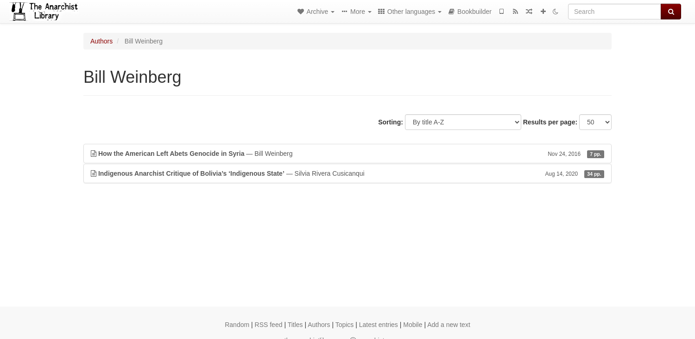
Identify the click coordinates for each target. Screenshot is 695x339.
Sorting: (390, 122)
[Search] (614, 11)
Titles (295, 324)
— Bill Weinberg (347, 153)
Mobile (412, 324)
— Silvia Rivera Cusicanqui (347, 173)
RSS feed (269, 324)
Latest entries (378, 324)
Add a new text (448, 324)
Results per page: (550, 122)
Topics (344, 324)
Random (237, 324)
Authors (101, 41)
